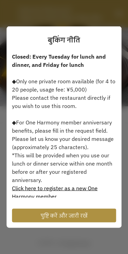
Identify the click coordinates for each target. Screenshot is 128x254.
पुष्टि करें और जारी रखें (64, 215)
